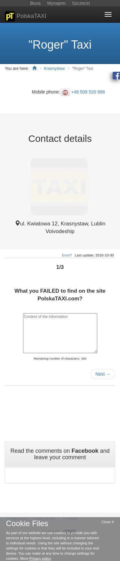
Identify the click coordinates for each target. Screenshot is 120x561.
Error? (67, 255)
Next (102, 374)
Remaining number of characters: (57, 358)
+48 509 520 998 (88, 91)
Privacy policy (40, 558)
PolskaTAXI (25, 16)
